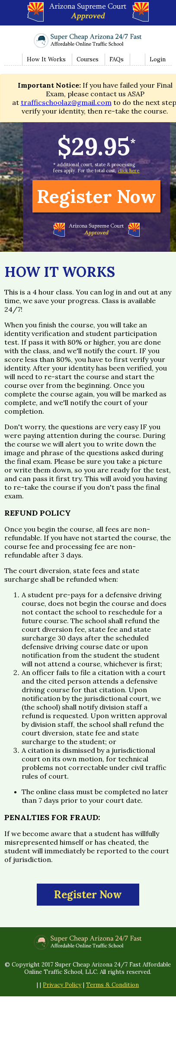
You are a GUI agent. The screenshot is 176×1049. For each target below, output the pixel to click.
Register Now (96, 196)
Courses (88, 59)
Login (158, 59)
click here (128, 171)
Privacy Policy (62, 985)
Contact (136, 59)
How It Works (46, 59)
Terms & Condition (112, 985)
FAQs (116, 59)
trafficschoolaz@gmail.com (66, 102)
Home (13, 59)
